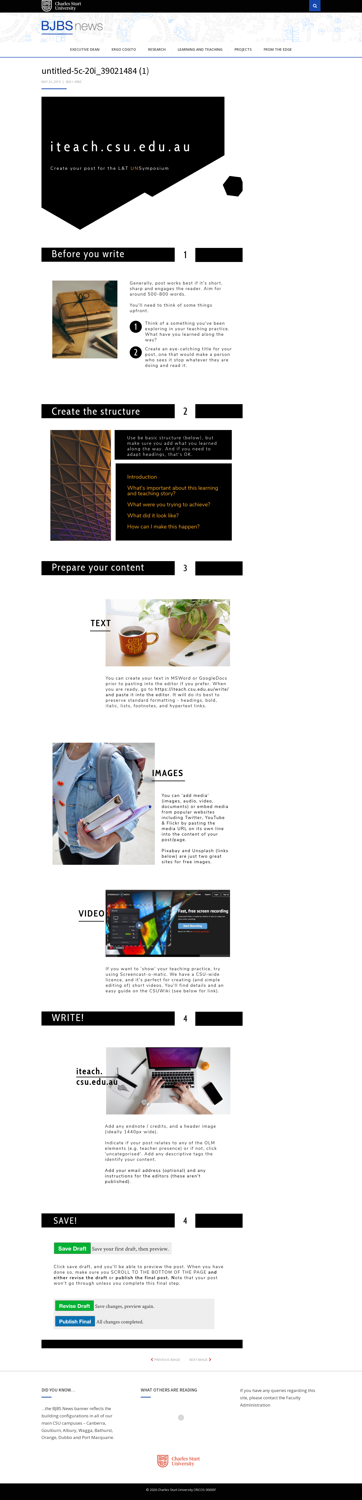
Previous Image (167, 1359)
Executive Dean (85, 49)
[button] (142, 722)
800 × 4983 (73, 82)
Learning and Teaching (200, 49)
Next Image (198, 1359)
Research (157, 49)
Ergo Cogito (124, 49)
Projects (243, 49)
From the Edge (278, 49)
